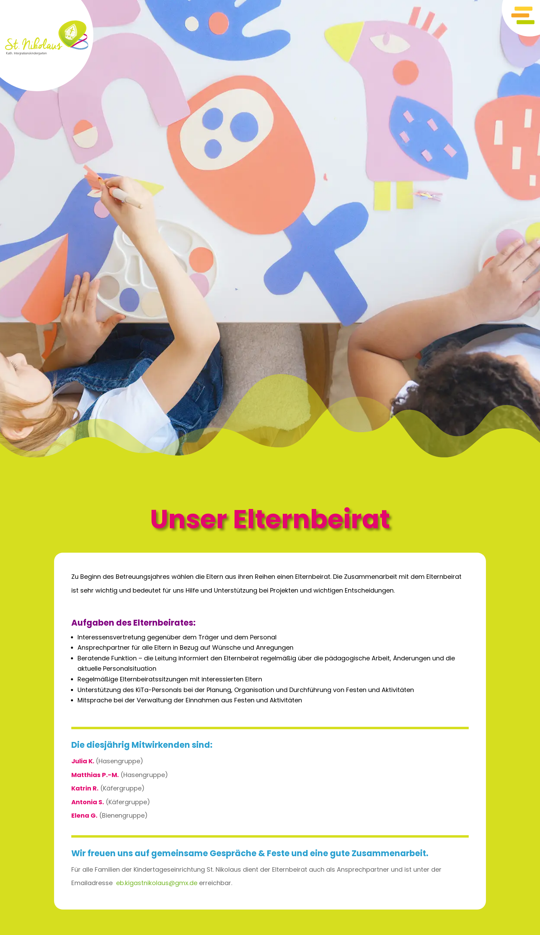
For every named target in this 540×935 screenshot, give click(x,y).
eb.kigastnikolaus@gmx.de (156, 883)
